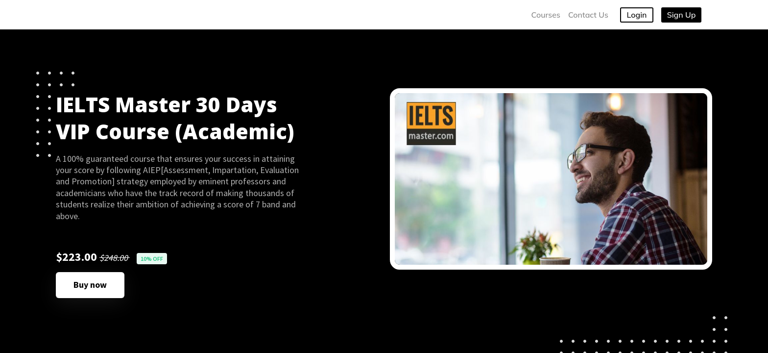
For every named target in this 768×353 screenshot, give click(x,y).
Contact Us (588, 15)
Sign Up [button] (681, 15)
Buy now (90, 284)
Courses (545, 15)
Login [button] (637, 15)
